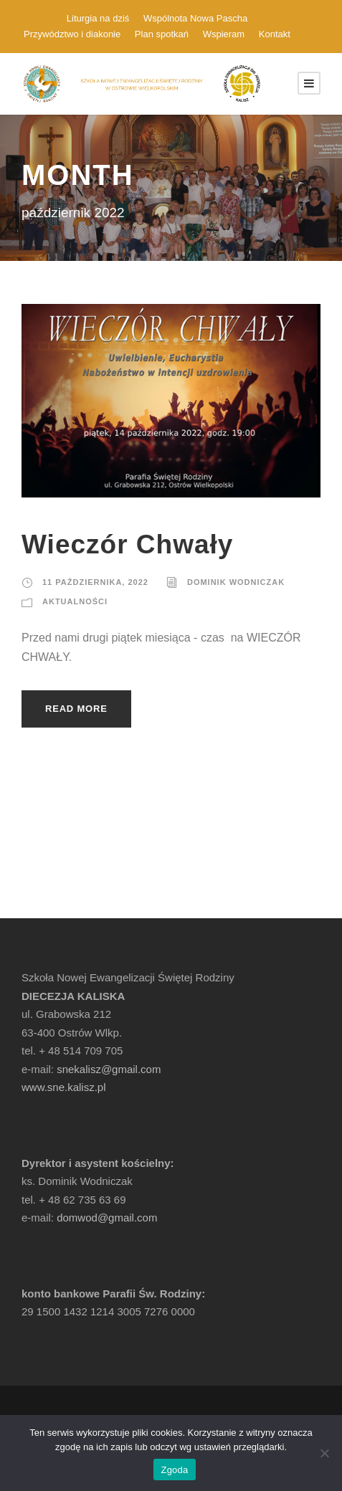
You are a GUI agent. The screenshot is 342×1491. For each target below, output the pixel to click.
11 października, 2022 (95, 582)
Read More (76, 708)
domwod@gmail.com (107, 1217)
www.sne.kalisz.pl (64, 1087)
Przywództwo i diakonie (72, 34)
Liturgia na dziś (98, 18)
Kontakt (274, 34)
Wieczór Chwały (127, 544)
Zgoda (174, 1469)
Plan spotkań (162, 34)
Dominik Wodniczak (236, 582)
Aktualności (75, 601)
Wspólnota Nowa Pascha (195, 18)
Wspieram (224, 34)
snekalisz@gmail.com (109, 1069)
